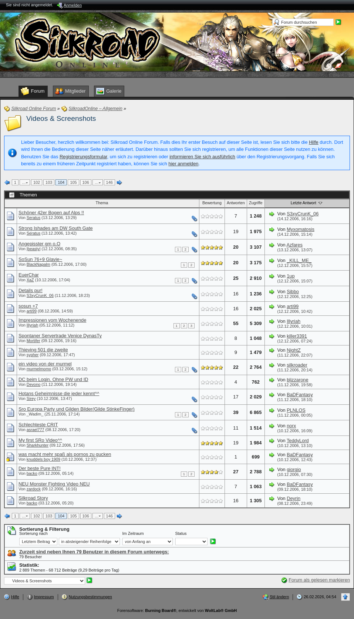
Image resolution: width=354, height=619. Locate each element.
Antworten (236, 203)
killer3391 (297, 336)
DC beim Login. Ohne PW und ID (53, 379)
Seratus (33, 217)
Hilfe (313, 142)
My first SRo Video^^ (40, 440)
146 (109, 182)
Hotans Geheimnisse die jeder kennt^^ (58, 393)
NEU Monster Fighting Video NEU (54, 484)
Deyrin (293, 498)
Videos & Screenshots (61, 118)
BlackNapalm (38, 264)
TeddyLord (298, 440)
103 (48, 182)
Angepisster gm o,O (39, 243)
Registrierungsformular (83, 156)
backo (32, 473)
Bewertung (212, 203)
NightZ (294, 350)
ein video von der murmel (45, 364)
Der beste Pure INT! (39, 468)
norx (291, 425)
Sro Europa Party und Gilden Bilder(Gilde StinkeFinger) (76, 409)
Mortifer (33, 340)
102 (36, 182)
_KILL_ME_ (299, 260)
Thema (102, 203)
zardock (34, 489)
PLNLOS (296, 410)
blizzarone (297, 380)
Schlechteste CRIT (38, 424)
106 (85, 182)
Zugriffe (256, 203)
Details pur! (30, 290)
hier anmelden (183, 163)
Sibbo (293, 291)
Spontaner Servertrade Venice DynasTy (60, 335)
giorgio (294, 469)
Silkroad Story (33, 498)
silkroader (297, 365)
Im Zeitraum (133, 533)
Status (181, 533)
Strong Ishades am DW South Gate (55, 228)
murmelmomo (39, 369)
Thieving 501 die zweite (43, 349)
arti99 (32, 311)
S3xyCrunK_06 (302, 213)
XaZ (30, 280)
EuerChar (28, 275)
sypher (33, 354)
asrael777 (35, 429)
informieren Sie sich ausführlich (202, 156)
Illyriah (32, 325)
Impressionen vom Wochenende (52, 320)
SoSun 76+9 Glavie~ (40, 259)
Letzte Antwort (307, 203)
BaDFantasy (300, 394)
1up (290, 276)
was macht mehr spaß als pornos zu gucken (64, 454)
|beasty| (34, 248)
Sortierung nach (33, 533)
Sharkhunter (37, 445)
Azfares (295, 245)
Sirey (31, 398)
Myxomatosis (300, 229)
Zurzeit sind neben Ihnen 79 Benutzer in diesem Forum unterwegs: (94, 552)
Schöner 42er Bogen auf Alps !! (51, 212)
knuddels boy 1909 (43, 459)
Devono (33, 384)
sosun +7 (28, 306)
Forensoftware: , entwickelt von (177, 610)
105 (73, 182)
